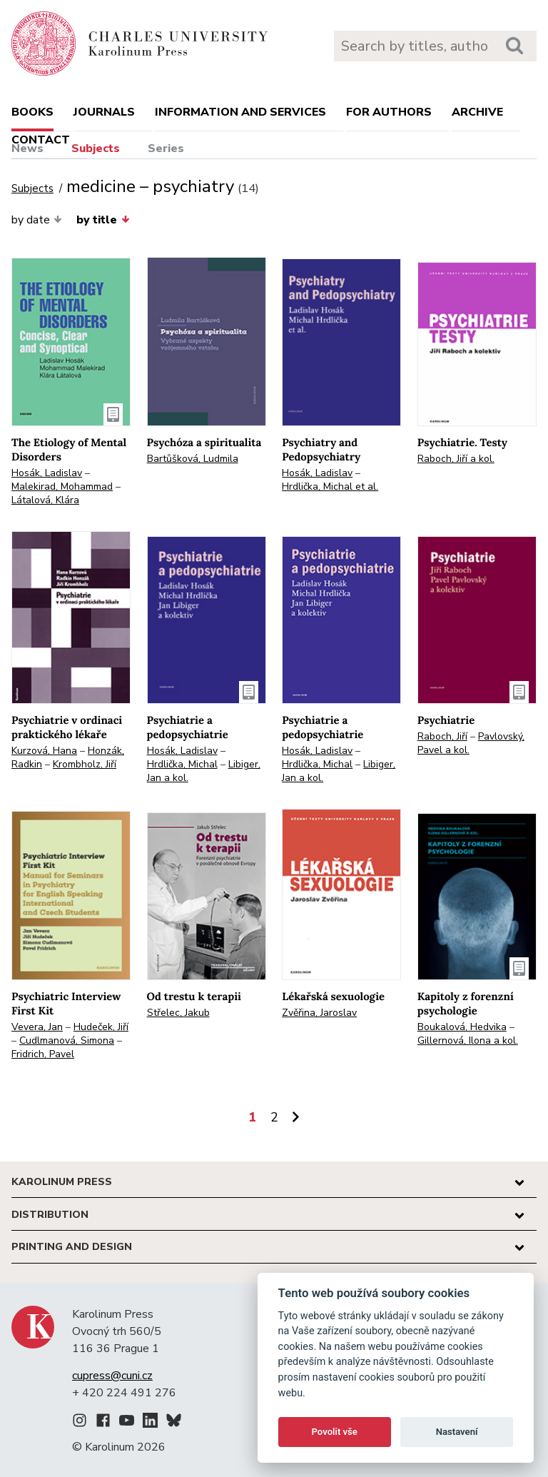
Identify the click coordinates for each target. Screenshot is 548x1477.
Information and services (240, 112)
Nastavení (457, 1431)
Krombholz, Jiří (84, 764)
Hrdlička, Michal (182, 764)
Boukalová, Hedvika (462, 1027)
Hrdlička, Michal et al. (330, 486)
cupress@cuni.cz (112, 1375)
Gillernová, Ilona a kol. (467, 1040)
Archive (477, 112)
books (32, 112)
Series (166, 148)
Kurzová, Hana (44, 750)
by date (36, 220)
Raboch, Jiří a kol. (455, 458)
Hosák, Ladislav (46, 473)
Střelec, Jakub (178, 1012)
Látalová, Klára (45, 500)
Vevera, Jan (37, 1027)
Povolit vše (334, 1431)
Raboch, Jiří (442, 736)
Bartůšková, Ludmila (192, 458)
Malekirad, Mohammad (62, 486)
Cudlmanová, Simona (66, 1040)
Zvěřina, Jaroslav (319, 1012)
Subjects (95, 148)
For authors (389, 112)
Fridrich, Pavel (42, 1054)
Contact (40, 140)
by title (102, 220)
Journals (104, 112)
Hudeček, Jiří (100, 1027)
